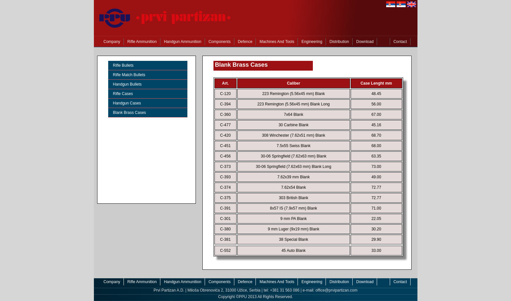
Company (112, 41)
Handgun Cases (127, 103)
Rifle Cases (123, 93)
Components (220, 41)
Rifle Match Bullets (129, 75)
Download (364, 41)
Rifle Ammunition (142, 41)
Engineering (311, 41)
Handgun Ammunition (182, 41)
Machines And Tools (276, 41)
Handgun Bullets (127, 84)
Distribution (339, 41)
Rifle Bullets (123, 65)
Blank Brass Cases (129, 112)
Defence (245, 41)
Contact (400, 41)
